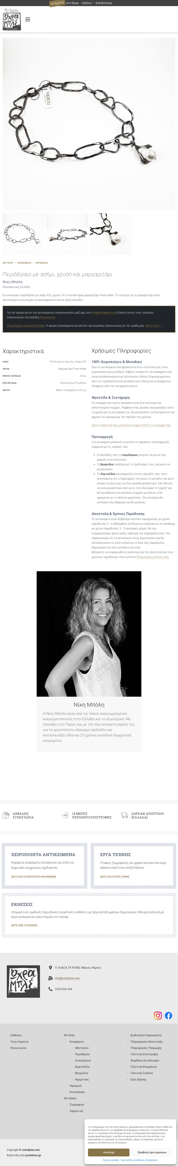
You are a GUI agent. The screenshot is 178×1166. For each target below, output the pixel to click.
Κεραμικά (75, 1085)
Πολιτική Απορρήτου (144, 1066)
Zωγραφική (77, 1104)
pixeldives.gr (33, 1155)
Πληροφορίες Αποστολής (152, 557)
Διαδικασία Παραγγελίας (146, 1035)
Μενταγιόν (82, 1048)
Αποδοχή (108, 1152)
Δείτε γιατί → (154, 325)
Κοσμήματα (24, 263)
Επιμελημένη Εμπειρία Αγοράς (26, 325)
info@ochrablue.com (104, 312)
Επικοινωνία (47, 317)
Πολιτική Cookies (111, 1160)
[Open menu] (27, 19)
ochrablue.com (31, 1150)
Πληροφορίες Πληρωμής (146, 1048)
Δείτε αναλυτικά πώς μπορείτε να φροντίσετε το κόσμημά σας (131, 425)
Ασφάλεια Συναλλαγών (145, 1060)
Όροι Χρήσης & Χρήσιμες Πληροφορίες (139, 1160)
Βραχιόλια (81, 1073)
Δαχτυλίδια (82, 1066)
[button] (23, 234)
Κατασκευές (77, 1092)
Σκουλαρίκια (83, 1060)
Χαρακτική (76, 1111)
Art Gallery (70, 1098)
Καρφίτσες (82, 1079)
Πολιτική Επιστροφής (144, 1054)
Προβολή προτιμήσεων (152, 1152)
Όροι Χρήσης (139, 1079)
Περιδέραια (41, 263)
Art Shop (8, 263)
